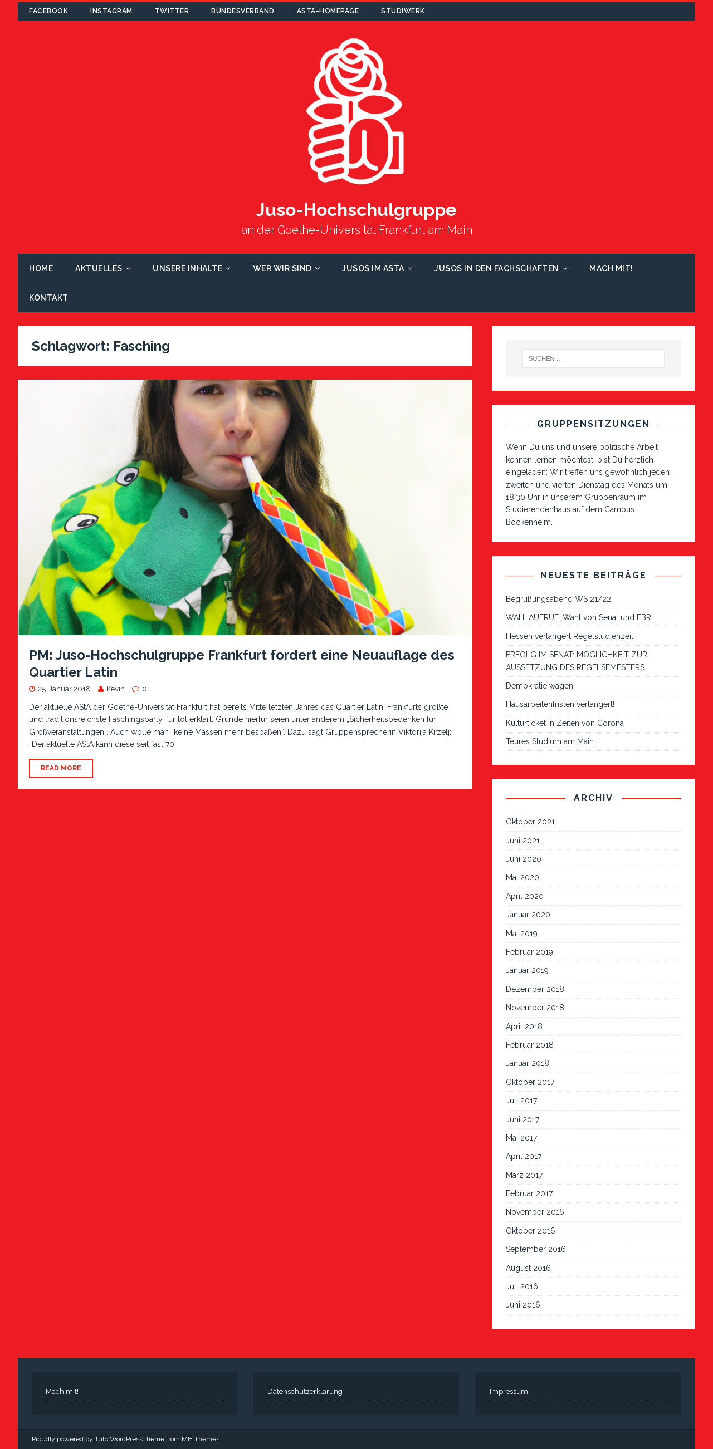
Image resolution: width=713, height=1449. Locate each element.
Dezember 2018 (535, 989)
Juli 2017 (521, 1100)
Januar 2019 (527, 970)
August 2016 (528, 1268)
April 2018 (524, 1026)
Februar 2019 (529, 951)
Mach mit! (611, 268)
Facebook (48, 11)
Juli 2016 (522, 1286)
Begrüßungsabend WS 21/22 (558, 599)
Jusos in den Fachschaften (496, 268)
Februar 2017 (529, 1193)
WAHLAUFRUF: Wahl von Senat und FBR (578, 617)
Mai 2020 (522, 877)
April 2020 (525, 896)
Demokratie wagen (539, 685)
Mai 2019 (522, 933)
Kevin (115, 689)
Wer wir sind (282, 268)
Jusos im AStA (373, 268)
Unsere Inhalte (187, 268)
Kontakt (49, 297)
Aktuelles (99, 268)
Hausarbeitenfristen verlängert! (560, 704)
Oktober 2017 (530, 1082)
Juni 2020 (523, 858)
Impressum (509, 1391)
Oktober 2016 (530, 1230)
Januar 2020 (528, 914)
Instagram (111, 11)
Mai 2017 (521, 1137)
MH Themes (200, 1439)
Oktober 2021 (530, 821)
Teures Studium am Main (550, 741)
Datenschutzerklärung (305, 1391)
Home (41, 268)
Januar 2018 (527, 1063)
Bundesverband (243, 11)
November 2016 (535, 1211)
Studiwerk (403, 11)
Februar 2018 (530, 1044)
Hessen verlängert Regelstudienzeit (569, 636)
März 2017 (524, 1175)
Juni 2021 (523, 840)
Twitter (172, 11)
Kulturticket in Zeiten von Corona (565, 723)
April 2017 (523, 1156)
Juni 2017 (522, 1119)
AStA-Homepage (328, 11)
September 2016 (536, 1249)
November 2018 (535, 1007)
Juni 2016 (523, 1304)
